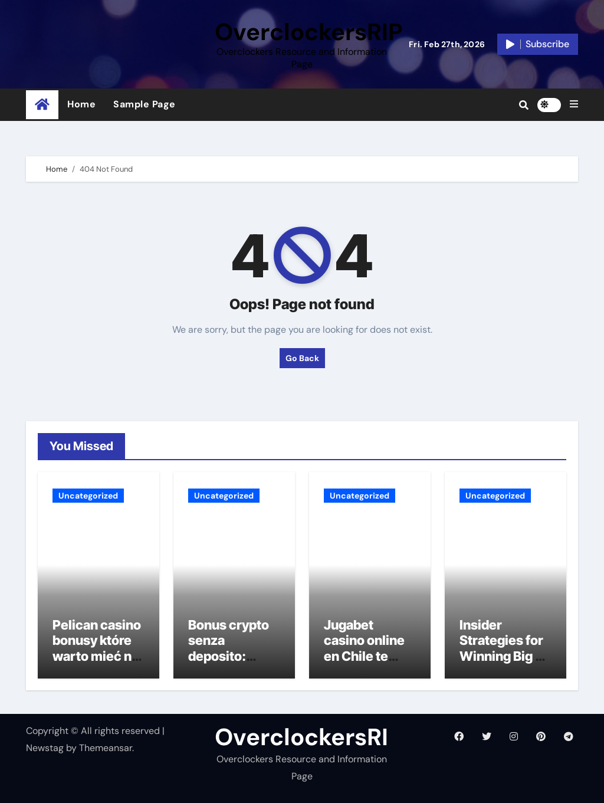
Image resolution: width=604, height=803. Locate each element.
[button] (574, 104)
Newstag (45, 748)
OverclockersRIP (309, 32)
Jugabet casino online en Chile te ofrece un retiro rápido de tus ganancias (370, 663)
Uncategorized (88, 495)
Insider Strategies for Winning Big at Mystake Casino (503, 656)
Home (81, 104)
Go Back (302, 358)
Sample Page (144, 104)
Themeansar (105, 748)
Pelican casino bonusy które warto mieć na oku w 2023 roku (96, 656)
